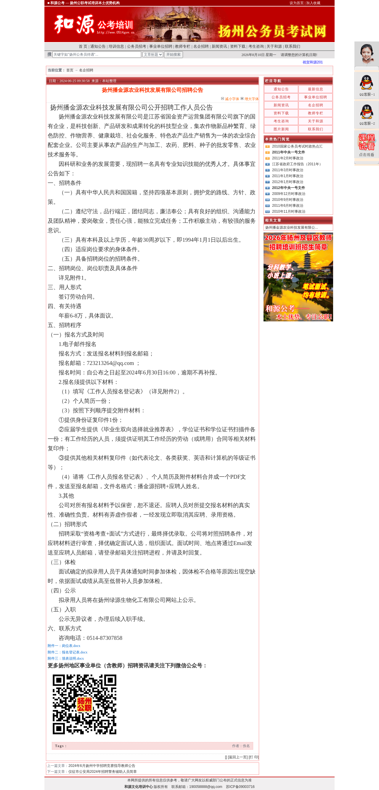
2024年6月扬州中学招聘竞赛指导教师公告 (101, 766)
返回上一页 (238, 757)
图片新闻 (281, 129)
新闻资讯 (219, 46)
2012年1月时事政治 (287, 182)
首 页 (83, 46)
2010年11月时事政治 (288, 211)
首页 (69, 70)
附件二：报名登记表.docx (67, 652)
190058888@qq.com (205, 787)
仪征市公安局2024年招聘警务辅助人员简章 (102, 772)
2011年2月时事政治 (287, 158)
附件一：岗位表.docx (64, 646)
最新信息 (315, 89)
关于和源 (274, 46)
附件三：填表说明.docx (66, 658)
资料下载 (237, 46)
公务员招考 (136, 46)
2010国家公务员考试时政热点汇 (297, 146)
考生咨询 (256, 46)
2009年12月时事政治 (288, 194)
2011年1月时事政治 (287, 176)
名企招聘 (201, 46)
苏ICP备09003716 (240, 787)
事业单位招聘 (160, 46)
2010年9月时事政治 (287, 200)
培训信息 (116, 46)
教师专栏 (182, 46)
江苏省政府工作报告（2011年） (297, 164)
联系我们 (292, 46)
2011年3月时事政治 (287, 170)
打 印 (254, 757)
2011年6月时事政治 (287, 205)
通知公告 (98, 46)
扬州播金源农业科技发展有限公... (291, 227)
